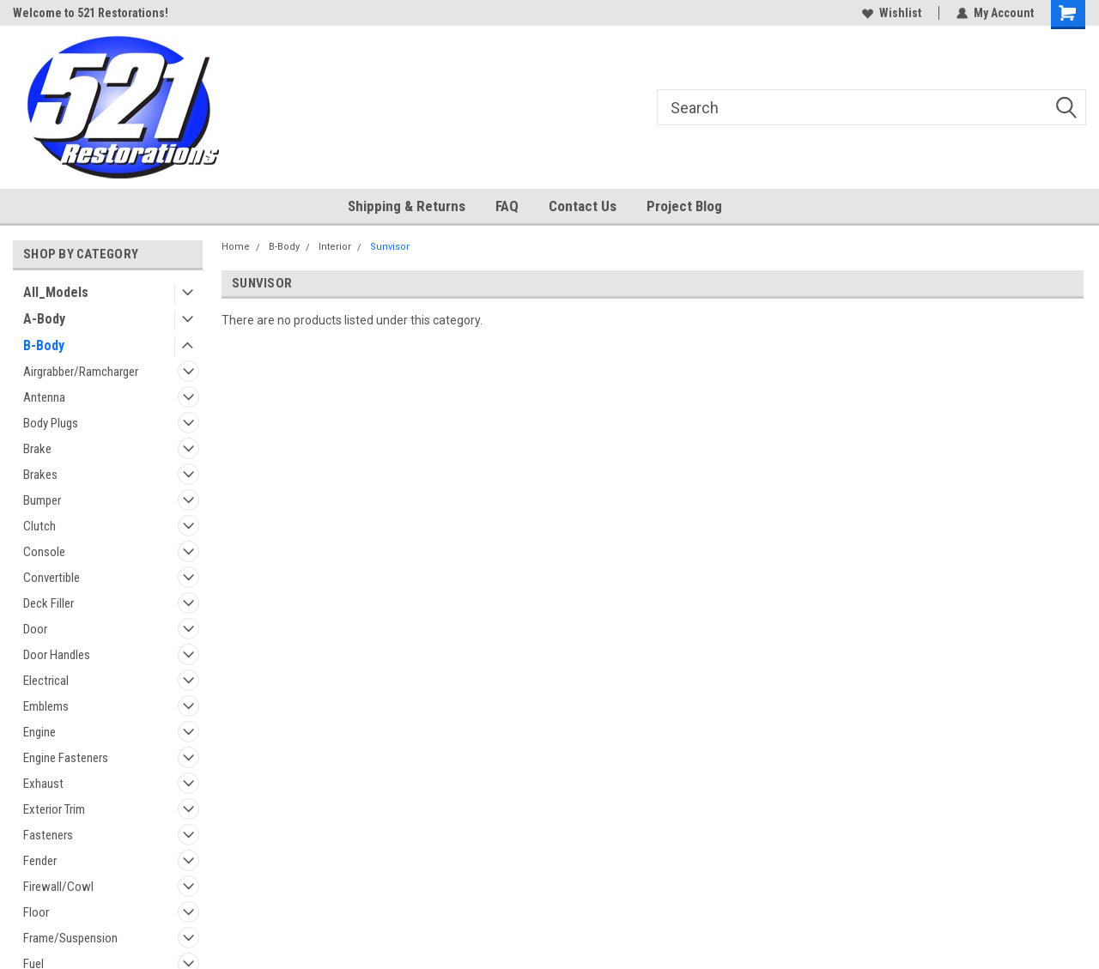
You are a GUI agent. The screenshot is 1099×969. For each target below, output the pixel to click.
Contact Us (582, 206)
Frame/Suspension (70, 938)
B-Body (43, 345)
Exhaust (43, 783)
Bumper (42, 500)
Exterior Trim (54, 809)
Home (236, 246)
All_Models (55, 292)
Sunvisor (390, 246)
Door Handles (56, 655)
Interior (335, 246)
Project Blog (684, 206)
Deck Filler (48, 603)
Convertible (51, 577)
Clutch (39, 526)
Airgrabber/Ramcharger (80, 371)
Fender (40, 861)
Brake (37, 449)
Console (44, 552)
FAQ (507, 206)
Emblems (46, 706)
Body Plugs (50, 423)
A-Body (44, 319)
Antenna (44, 397)
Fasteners (48, 835)
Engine (39, 732)
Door (35, 629)
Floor (36, 912)
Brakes (40, 474)
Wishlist (891, 13)
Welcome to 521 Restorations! (90, 13)
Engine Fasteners (65, 758)
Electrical (46, 680)
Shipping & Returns (406, 206)
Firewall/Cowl (58, 886)
